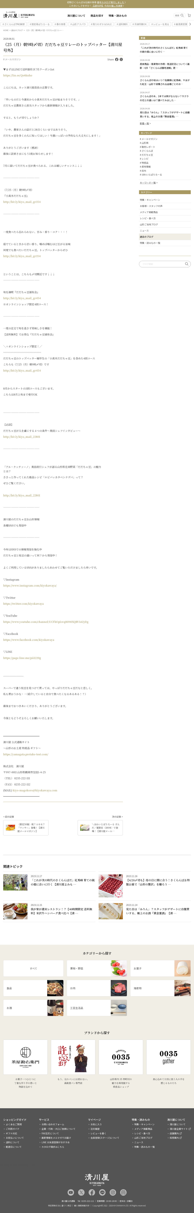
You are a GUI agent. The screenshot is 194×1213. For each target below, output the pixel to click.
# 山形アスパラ (78, 24)
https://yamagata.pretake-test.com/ (25, 754)
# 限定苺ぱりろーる (40, 24)
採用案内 (174, 1137)
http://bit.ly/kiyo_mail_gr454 (22, 298)
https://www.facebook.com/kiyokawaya (28, 640)
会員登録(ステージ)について (105, 1137)
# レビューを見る (160, 24)
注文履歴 (95, 1128)
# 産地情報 (145, 166)
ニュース (144, 230)
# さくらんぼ (146, 150)
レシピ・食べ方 (148, 218)
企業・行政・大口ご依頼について (58, 1128)
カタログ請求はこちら (53, 1146)
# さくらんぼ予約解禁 (14, 24)
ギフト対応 (11, 1133)
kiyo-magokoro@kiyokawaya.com (35, 790)
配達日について (14, 1146)
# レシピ (144, 158)
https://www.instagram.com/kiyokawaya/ (30, 585)
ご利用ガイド (12, 1128)
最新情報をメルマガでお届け (56, 1137)
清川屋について (76, 15)
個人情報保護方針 (82, 1206)
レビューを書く (98, 1133)
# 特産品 (144, 162)
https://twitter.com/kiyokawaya (23, 604)
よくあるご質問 (14, 1124)
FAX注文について (50, 1133)
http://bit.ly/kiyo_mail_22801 (21, 437)
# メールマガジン (12, 59)
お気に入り (96, 1124)
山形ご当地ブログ (149, 224)
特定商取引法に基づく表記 (59, 1206)
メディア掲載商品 (149, 212)
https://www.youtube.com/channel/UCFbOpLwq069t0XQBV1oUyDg (45, 622)
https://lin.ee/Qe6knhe (17, 75)
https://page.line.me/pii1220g (22, 658)
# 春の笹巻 (60, 24)
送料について (12, 1142)
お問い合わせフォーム (53, 1124)
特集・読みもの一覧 (150, 242)
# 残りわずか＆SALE (101, 24)
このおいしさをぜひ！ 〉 (97, 5)
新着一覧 (144, 123)
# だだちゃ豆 (146, 154)
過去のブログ (17, 30)
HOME (6, 30)
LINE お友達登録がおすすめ (56, 1142)
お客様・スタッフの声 (151, 206)
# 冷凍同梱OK (139, 24)
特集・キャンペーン (150, 199)
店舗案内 (174, 1133)
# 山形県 (144, 143)
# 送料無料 (122, 24)
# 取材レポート (147, 147)
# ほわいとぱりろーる (151, 174)
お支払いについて (15, 1137)
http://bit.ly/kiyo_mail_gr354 (22, 202)
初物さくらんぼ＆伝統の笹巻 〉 (97, 2)
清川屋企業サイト (179, 1128)
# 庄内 (143, 170)
